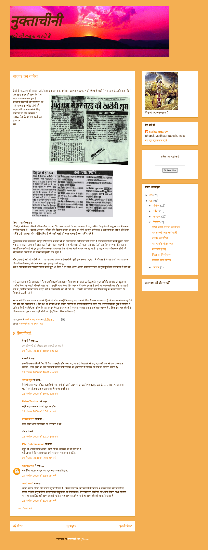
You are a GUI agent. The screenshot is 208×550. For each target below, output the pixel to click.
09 (151, 195)
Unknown (28, 465)
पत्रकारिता (24, 323)
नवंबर (156, 211)
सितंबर (156, 222)
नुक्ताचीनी (35, 21)
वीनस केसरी (28, 419)
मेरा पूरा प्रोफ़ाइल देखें (156, 140)
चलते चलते (27, 483)
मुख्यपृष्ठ (71, 526)
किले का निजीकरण (161, 254)
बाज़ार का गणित (160, 238)
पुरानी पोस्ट (125, 526)
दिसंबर (156, 205)
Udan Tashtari (31, 401)
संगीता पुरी (27, 380)
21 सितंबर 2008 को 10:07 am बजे (40, 372)
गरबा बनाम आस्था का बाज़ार (166, 227)
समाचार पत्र (37, 323)
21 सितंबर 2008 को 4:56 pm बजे (39, 411)
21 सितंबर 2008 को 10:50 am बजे (40, 393)
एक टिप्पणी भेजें (25, 508)
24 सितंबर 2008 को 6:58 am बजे (39, 475)
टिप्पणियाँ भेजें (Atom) (78, 539)
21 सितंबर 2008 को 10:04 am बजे (40, 350)
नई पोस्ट (18, 526)
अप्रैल (156, 267)
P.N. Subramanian (33, 444)
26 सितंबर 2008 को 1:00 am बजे (39, 500)
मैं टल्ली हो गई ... (160, 249)
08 (151, 200)
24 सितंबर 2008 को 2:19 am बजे (39, 457)
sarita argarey (158, 131)
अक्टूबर (157, 216)
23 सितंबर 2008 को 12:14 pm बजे (40, 436)
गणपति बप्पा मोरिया (161, 260)
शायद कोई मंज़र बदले (162, 243)
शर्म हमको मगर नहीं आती (164, 232)
